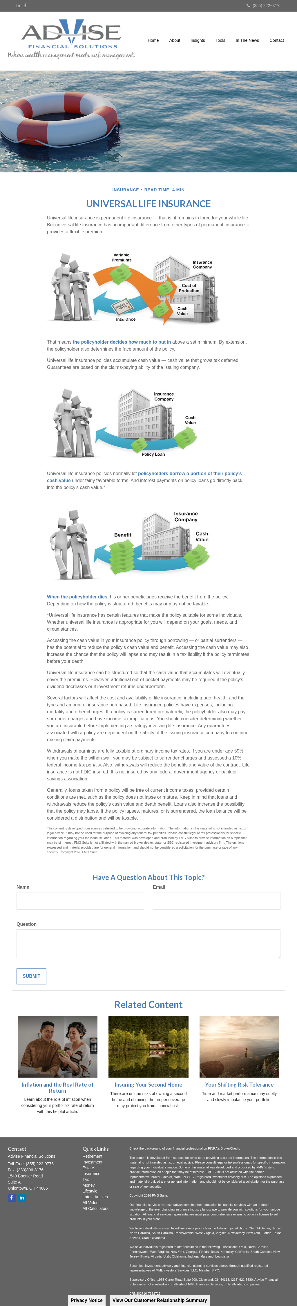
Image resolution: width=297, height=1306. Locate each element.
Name (23, 887)
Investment (92, 1162)
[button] (175, 41)
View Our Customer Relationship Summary (160, 1300)
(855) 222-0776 (263, 5)
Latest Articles (95, 1197)
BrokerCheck (230, 1148)
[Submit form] (31, 976)
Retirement (92, 1156)
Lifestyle (90, 1191)
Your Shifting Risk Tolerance (239, 1084)
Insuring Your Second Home (148, 1084)
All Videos (92, 1202)
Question (27, 924)
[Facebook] (25, 5)
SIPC (215, 1270)
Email (159, 887)
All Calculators (95, 1208)
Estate (88, 1168)
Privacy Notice (87, 1300)
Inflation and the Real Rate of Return (57, 1087)
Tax (86, 1179)
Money (89, 1185)
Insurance (91, 1173)
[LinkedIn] (18, 5)
